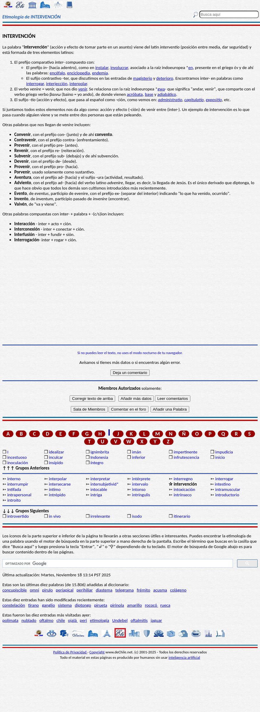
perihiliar (84, 590)
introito (14, 500)
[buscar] (117, 563)
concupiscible (14, 590)
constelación (13, 605)
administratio (170, 99)
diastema (104, 590)
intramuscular (227, 489)
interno (14, 478)
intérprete (141, 478)
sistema (65, 605)
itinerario (182, 516)
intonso (139, 489)
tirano (33, 605)
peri (83, 620)
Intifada (14, 489)
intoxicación (184, 489)
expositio (214, 99)
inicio (220, 457)
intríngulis (141, 494)
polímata (10, 620)
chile (61, 620)
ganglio (48, 605)
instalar (101, 67)
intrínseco (183, 494)
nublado (28, 620)
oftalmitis (139, 620)
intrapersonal (19, 494)
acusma (160, 590)
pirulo (47, 590)
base (149, 94)
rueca (165, 605)
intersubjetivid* (104, 484)
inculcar (56, 457)
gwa (161, 89)
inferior (138, 457)
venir (82, 89)
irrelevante (100, 516)
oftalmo (46, 620)
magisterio (142, 78)
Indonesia (99, 457)
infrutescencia (186, 457)
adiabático (166, 94)
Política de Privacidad (70, 652)
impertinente (186, 452)
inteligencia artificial (184, 657)
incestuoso (16, 457)
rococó (151, 605)
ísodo (137, 516)
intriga (96, 494)
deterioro (164, 78)
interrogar (35, 83)
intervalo (140, 484)
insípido (56, 462)
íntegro (96, 462)
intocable (98, 489)
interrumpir (17, 484)
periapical (64, 590)
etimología (99, 620)
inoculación (17, 462)
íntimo (54, 489)
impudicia (224, 452)
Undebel (120, 620)
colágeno (178, 590)
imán (136, 452)
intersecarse (60, 484)
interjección (57, 83)
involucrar (119, 67)
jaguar (156, 620)
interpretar (100, 478)
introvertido (18, 516)
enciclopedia (78, 73)
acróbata (134, 94)
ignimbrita (99, 452)
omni (34, 590)
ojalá (73, 620)
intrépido (57, 494)
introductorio (227, 494)
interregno (183, 478)
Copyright (97, 652)
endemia (100, 73)
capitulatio (194, 99)
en (190, 67)
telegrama (124, 590)
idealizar (56, 452)
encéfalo (57, 73)
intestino (223, 484)
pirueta (100, 605)
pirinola (117, 605)
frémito (143, 590)
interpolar (78, 83)
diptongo (83, 605)
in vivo (54, 516)
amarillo (134, 605)
